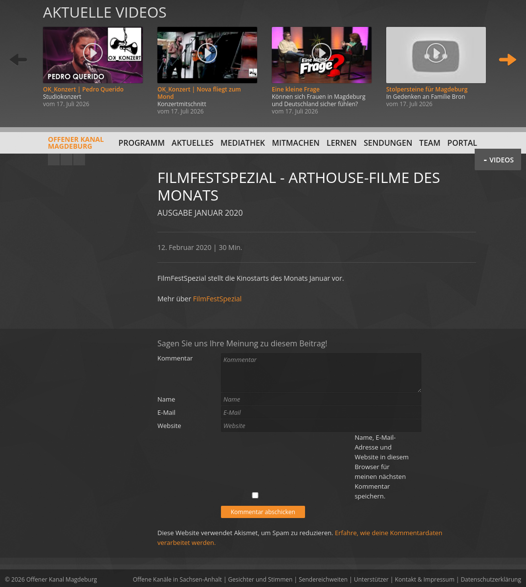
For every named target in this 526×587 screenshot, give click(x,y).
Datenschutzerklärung (490, 579)
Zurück (18, 60)
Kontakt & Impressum (425, 579)
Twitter (79, 159)
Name (166, 399)
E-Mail (166, 412)
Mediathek (242, 142)
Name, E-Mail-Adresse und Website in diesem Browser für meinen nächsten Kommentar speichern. (381, 466)
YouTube (54, 159)
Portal (462, 142)
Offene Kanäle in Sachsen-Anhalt (177, 579)
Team (429, 142)
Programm (141, 142)
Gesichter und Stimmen (260, 579)
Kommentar (175, 358)
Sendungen (388, 142)
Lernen (342, 142)
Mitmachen (296, 142)
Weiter (507, 60)
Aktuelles (193, 142)
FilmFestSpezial (217, 298)
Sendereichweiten (323, 579)
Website (169, 425)
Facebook (66, 159)
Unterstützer (371, 579)
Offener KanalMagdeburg (54, 146)
